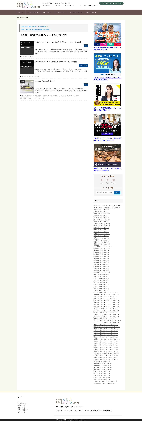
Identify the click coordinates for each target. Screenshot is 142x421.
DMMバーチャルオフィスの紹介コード (105, 383)
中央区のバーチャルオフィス (102, 240)
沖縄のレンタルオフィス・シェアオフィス (106, 359)
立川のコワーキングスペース (102, 371)
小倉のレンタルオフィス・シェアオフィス (106, 355)
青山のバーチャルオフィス (101, 215)
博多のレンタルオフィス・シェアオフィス (106, 351)
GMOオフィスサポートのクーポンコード (105, 381)
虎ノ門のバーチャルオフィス (102, 226)
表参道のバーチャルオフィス (102, 219)
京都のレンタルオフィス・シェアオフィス (106, 343)
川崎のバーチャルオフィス (101, 266)
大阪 (86, 45)
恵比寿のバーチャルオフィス (102, 213)
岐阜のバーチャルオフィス (101, 274)
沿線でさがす (61, 12)
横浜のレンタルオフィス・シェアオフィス (106, 325)
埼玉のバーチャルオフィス (101, 260)
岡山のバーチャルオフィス (101, 286)
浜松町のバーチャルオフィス (102, 234)
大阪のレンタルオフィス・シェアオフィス (106, 345)
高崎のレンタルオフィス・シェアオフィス (106, 337)
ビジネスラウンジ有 (73, 96)
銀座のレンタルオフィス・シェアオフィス (106, 298)
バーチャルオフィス (28, 57)
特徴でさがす (91, 12)
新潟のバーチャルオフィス (101, 256)
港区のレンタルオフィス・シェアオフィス (106, 312)
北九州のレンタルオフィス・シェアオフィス (106, 353)
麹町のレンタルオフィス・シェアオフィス (106, 308)
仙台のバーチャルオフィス (101, 254)
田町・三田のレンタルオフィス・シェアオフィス (107, 321)
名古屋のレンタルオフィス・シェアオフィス (106, 339)
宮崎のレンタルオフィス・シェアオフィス (106, 357)
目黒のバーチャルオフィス (101, 250)
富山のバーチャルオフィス (101, 258)
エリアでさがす (33, 12)
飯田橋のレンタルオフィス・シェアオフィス (106, 304)
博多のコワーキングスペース (102, 379)
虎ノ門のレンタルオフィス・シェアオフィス (106, 316)
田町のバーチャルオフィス (101, 232)
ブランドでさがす (76, 12)
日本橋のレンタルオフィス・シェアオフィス (106, 306)
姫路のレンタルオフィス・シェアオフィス (106, 349)
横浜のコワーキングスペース (102, 373)
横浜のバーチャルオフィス (101, 264)
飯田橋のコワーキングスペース (102, 367)
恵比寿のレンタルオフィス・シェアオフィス (106, 294)
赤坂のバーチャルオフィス (101, 222)
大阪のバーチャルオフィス (101, 278)
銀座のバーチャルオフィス (101, 242)
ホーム (21, 12)
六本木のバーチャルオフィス (102, 224)
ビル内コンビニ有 (47, 96)
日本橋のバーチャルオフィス (102, 244)
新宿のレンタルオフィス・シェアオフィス (106, 296)
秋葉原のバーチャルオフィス (102, 248)
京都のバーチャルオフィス (101, 276)
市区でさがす (47, 12)
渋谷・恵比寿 (83, 65)
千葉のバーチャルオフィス (101, 268)
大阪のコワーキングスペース (102, 377)
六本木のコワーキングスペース (102, 363)
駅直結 (24, 96)
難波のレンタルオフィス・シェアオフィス (106, 347)
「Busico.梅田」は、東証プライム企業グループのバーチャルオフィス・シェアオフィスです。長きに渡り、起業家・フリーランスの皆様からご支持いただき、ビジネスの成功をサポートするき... (61, 90)
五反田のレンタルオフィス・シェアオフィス (106, 323)
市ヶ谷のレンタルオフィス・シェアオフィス (106, 310)
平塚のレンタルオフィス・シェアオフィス (106, 329)
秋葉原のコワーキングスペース (102, 369)
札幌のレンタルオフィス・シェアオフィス (106, 331)
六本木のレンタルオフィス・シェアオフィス (106, 315)
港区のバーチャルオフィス (101, 217)
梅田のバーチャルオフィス (101, 280)
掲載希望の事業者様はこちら (111, 3)
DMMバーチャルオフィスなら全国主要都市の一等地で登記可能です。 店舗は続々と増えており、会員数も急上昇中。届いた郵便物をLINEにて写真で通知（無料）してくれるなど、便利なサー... (60, 51)
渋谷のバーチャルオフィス (101, 211)
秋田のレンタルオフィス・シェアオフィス (106, 333)
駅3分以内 (25, 76)
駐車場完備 (30, 96)
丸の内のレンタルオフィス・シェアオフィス (106, 300)
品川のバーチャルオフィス (101, 230)
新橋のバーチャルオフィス (101, 228)
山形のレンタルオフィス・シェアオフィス (106, 335)
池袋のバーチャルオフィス (101, 238)
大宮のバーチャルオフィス (101, 262)
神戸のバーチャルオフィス (101, 282)
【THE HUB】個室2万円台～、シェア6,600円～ (34, 26)
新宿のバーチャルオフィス (101, 236)
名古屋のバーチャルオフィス (102, 272)
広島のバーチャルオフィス (101, 284)
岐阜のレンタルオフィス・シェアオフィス (106, 341)
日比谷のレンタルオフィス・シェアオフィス (106, 302)
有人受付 (63, 96)
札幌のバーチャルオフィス (101, 252)
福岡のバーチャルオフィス (101, 288)
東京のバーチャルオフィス (101, 209)
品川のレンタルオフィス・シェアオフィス (106, 318)
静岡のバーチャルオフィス (101, 270)
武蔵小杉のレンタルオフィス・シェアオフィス (107, 327)
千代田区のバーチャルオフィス (102, 246)
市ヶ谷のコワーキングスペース (102, 365)
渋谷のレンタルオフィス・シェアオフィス (106, 292)
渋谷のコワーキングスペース (102, 361)
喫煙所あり (56, 96)
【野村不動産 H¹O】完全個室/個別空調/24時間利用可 (35, 29)
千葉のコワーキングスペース (102, 375)
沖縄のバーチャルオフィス (101, 290)
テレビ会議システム (25, 98)
